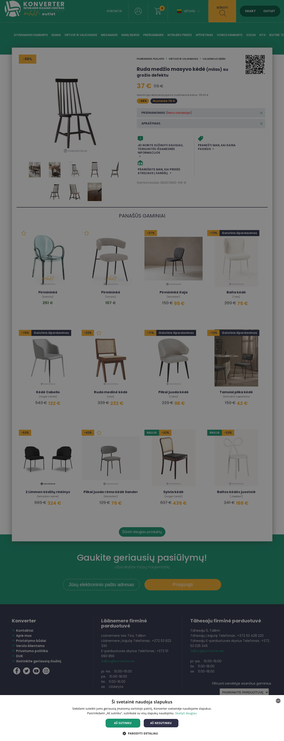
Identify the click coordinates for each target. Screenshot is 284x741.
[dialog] (142, 370)
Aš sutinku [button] (122, 723)
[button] (142, 733)
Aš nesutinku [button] (161, 723)
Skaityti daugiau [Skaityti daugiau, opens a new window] (186, 713)
